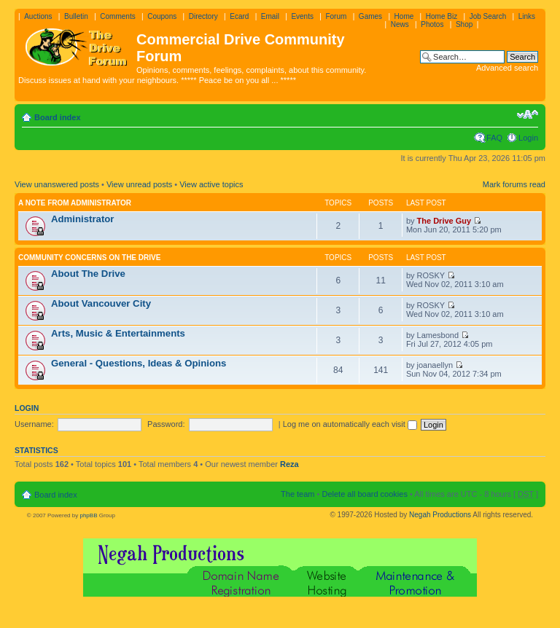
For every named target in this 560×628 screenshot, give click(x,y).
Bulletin (76, 16)
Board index (57, 117)
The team (297, 494)
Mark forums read (514, 184)
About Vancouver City (101, 303)
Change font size (527, 114)
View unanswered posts (57, 184)
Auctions (38, 16)
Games (370, 16)
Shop (464, 24)
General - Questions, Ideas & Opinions (138, 363)
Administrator (82, 218)
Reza (289, 464)
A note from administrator (74, 203)
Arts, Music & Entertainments (118, 333)
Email (270, 16)
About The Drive (88, 273)
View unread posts (139, 184)
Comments (117, 16)
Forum (335, 16)
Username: (34, 424)
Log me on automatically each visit (350, 424)
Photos (432, 24)
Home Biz (441, 16)
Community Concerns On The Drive (89, 258)
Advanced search (507, 67)
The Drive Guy (444, 220)
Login (528, 137)
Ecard (239, 16)
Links (526, 16)
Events (302, 16)
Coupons (161, 16)
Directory (203, 16)
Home (404, 16)
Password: (165, 424)
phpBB (88, 515)
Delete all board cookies (364, 494)
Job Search (488, 16)
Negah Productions (440, 515)
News (400, 24)
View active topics (211, 184)
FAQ (494, 137)
